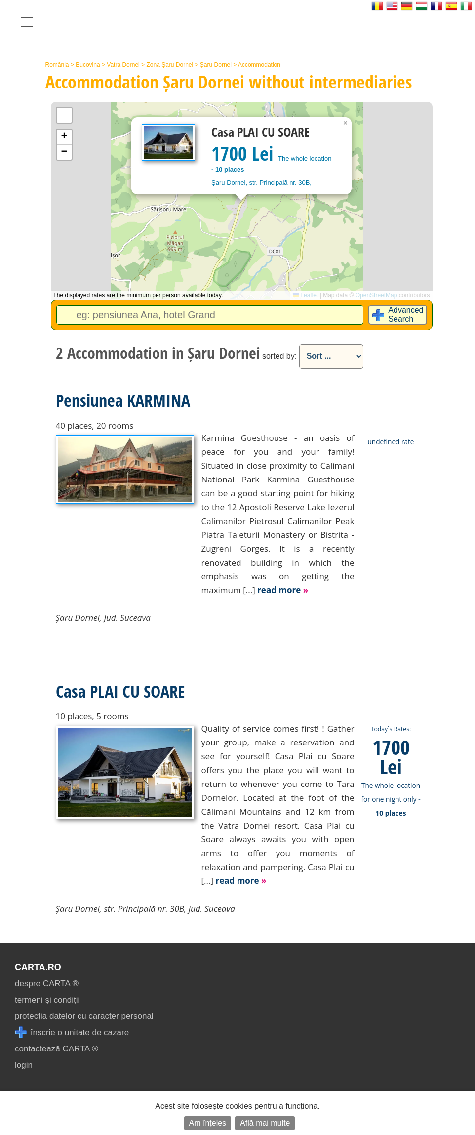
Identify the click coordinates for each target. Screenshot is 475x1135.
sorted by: (279, 356)
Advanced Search (405, 314)
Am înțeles (208, 1123)
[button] (346, 123)
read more (282, 590)
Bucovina (88, 64)
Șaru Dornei (216, 64)
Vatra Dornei (123, 64)
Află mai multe (265, 1123)
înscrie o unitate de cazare (72, 1032)
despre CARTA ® (47, 983)
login (24, 1065)
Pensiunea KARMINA (123, 400)
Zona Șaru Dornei (169, 64)
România (57, 64)
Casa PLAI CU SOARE (120, 691)
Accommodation (259, 64)
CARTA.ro (38, 967)
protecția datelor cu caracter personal (84, 1016)
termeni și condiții (47, 999)
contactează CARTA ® (56, 1048)
